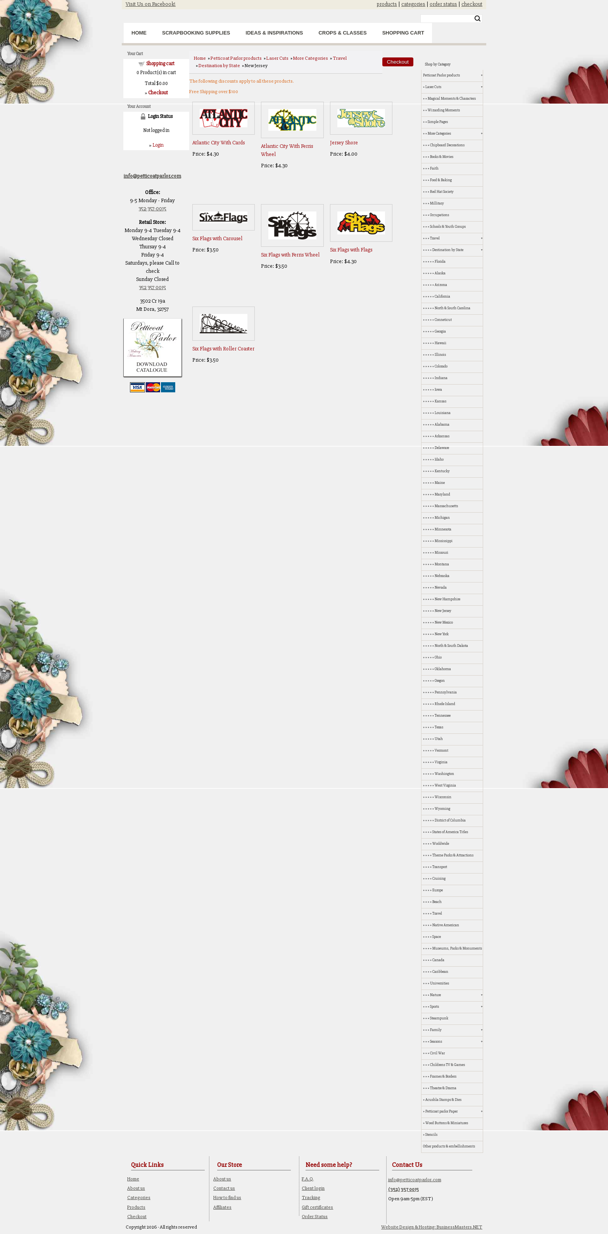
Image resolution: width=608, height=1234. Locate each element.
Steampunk (439, 1018)
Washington (444, 773)
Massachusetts (446, 506)
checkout (471, 4)
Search (477, 18)
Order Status (315, 1216)
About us (136, 1188)
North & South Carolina (452, 308)
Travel (340, 58)
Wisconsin (443, 797)
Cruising (439, 878)
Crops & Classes (342, 33)
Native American (445, 925)
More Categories (310, 58)
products (387, 4)
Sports (434, 1006)
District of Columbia (450, 820)
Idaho (439, 459)
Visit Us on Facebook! (151, 4)
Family (436, 1030)
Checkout (137, 1216)
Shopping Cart (403, 33)
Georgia (440, 331)
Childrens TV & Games (447, 1064)
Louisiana (443, 413)
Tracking (311, 1197)
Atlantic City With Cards (218, 142)
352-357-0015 (152, 208)
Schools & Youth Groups (448, 226)
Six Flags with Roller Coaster (223, 348)
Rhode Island (445, 704)
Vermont (441, 750)
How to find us (227, 1197)
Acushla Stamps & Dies (443, 1099)
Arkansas (442, 436)
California (442, 296)
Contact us (224, 1188)
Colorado (441, 366)
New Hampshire (447, 599)
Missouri (441, 552)
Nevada (441, 587)
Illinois (440, 354)
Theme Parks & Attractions (452, 855)
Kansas (440, 401)
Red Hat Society (442, 191)
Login (158, 145)
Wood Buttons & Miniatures (446, 1123)
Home (139, 33)
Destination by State (219, 65)
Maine (440, 482)
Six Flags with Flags (351, 249)
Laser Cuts (277, 58)
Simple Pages (438, 122)
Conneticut (443, 319)
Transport (439, 867)
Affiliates (222, 1207)
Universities (439, 983)
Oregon (440, 680)
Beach (437, 902)
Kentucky (442, 471)
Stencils (431, 1134)
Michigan (442, 517)
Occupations (439, 215)
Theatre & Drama (443, 1088)
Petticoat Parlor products (236, 58)
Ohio (438, 657)
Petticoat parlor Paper (441, 1111)
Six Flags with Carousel (217, 238)
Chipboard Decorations (447, 145)
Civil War (437, 1053)
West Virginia (445, 785)
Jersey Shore (344, 142)
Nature (435, 995)
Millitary (437, 203)
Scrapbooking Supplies (196, 33)
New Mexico (444, 622)
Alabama (442, 424)
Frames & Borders (443, 1076)
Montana (442, 564)
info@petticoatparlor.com (414, 1180)
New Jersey (443, 610)
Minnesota (443, 529)
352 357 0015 (152, 287)
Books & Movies (441, 156)
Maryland (442, 494)
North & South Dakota (451, 645)
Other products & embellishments (449, 1146)
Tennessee (443, 715)
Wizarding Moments (444, 110)
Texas (439, 727)
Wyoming (442, 808)
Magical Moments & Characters (452, 98)
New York (442, 634)
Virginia (441, 762)
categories (413, 4)
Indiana (441, 378)
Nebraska (442, 576)
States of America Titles (450, 832)
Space (436, 936)
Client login (313, 1188)
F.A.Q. (308, 1179)
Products (136, 1207)
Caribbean (440, 971)
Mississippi (444, 541)
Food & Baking (441, 180)
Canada (438, 960)
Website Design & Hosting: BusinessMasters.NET (431, 1227)
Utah (439, 739)
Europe (437, 890)
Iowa (438, 389)
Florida (440, 261)
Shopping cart (160, 64)
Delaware (442, 447)
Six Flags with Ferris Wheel (290, 254)
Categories (138, 1197)
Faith (434, 168)
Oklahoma (443, 669)
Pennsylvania (446, 692)
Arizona (441, 285)
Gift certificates (317, 1207)
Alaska (440, 273)
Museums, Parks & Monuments (457, 948)
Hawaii (440, 343)
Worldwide (440, 843)
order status (443, 4)
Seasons (436, 1041)
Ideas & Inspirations (274, 33)
